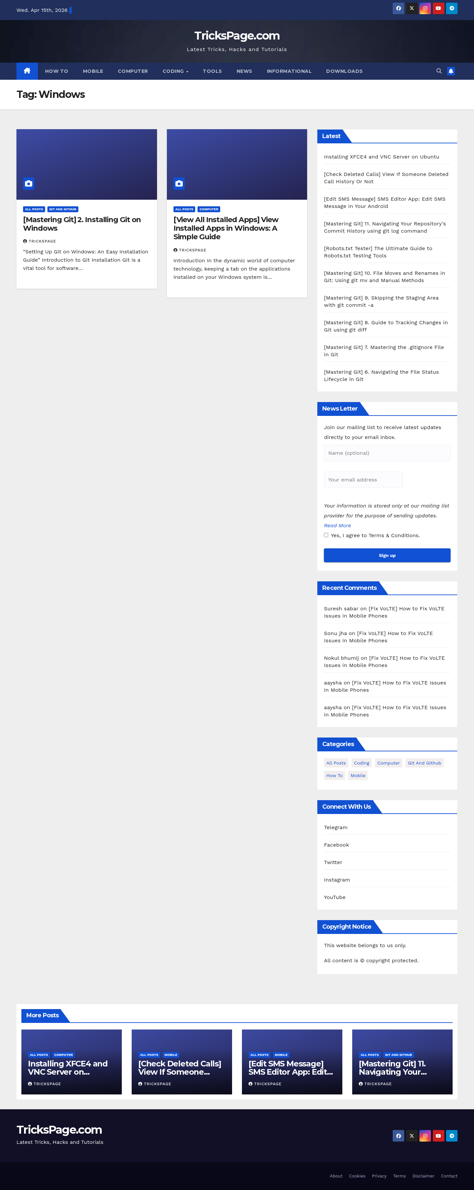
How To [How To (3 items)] (334, 775)
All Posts (34, 209)
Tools (212, 71)
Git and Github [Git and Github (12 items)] (424, 763)
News (244, 71)
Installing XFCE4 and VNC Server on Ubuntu (381, 157)
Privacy (379, 1176)
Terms (399, 1176)
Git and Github (62, 209)
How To (56, 71)
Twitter (333, 862)
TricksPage (39, 241)
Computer (133, 71)
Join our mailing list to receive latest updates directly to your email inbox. (382, 432)
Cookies (357, 1176)
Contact (449, 1176)
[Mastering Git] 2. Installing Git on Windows (82, 224)
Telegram (336, 827)
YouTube (335, 897)
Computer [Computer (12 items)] (388, 763)
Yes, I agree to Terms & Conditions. (372, 535)
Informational (289, 71)
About (336, 1176)
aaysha (333, 683)
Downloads (344, 71)
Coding (174, 71)
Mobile (93, 71)
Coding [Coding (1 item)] (361, 763)
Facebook (336, 845)
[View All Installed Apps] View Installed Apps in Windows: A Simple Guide (225, 228)
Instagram (337, 880)
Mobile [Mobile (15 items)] (358, 775)
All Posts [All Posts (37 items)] (336, 763)
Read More (337, 525)
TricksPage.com (236, 36)
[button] (439, 71)
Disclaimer (423, 1176)
